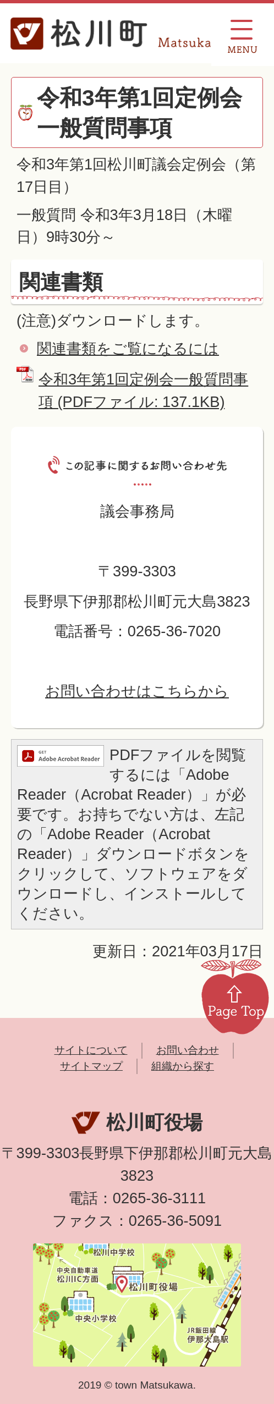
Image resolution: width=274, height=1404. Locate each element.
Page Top (235, 995)
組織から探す (182, 1066)
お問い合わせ (187, 1050)
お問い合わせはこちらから (137, 691)
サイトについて (91, 1050)
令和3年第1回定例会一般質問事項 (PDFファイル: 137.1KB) (143, 390)
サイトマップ (91, 1066)
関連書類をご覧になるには (128, 348)
